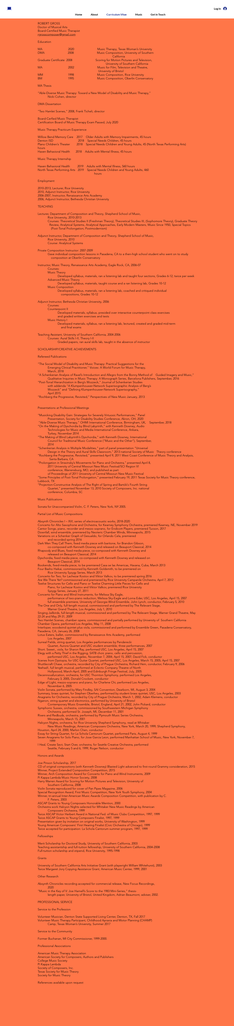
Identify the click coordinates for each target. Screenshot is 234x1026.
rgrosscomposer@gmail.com (57, 34)
